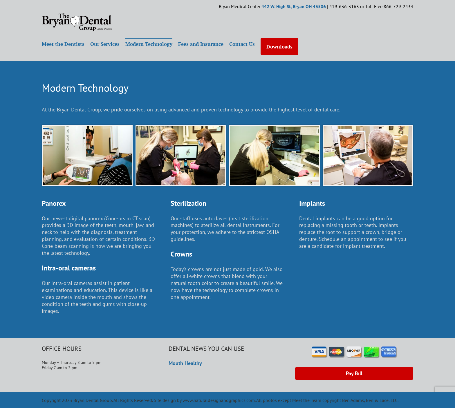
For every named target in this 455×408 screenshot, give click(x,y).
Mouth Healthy (185, 363)
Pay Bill (354, 373)
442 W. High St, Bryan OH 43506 (293, 6)
